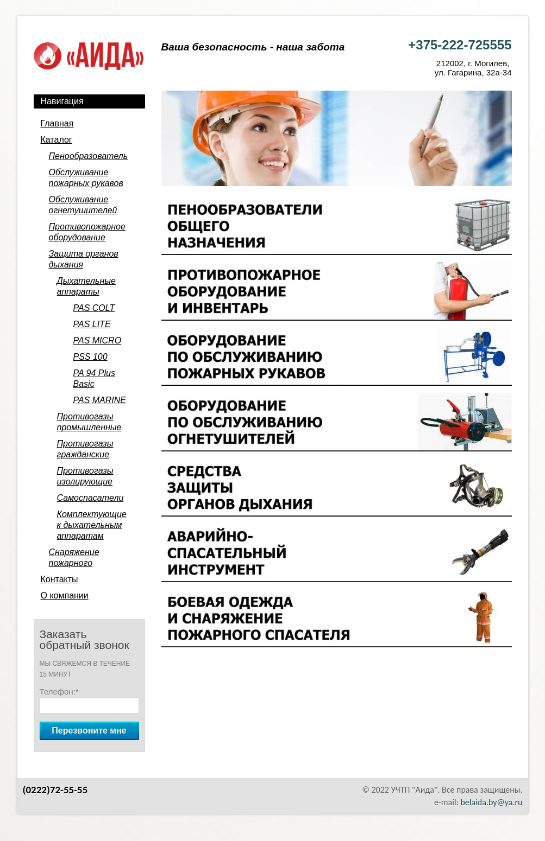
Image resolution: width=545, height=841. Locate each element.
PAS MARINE (100, 400)
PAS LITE (92, 324)
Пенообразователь (88, 156)
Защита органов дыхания (83, 259)
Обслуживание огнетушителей (83, 205)
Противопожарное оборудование (87, 232)
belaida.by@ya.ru (491, 802)
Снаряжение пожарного (74, 557)
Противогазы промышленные (89, 422)
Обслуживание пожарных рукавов (86, 178)
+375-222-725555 (459, 44)
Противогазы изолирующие (85, 476)
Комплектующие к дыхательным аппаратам (92, 524)
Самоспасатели (90, 497)
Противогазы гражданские (85, 449)
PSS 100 (90, 356)
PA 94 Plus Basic (94, 378)
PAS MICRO (97, 340)
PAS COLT (94, 308)
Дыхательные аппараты (86, 286)
